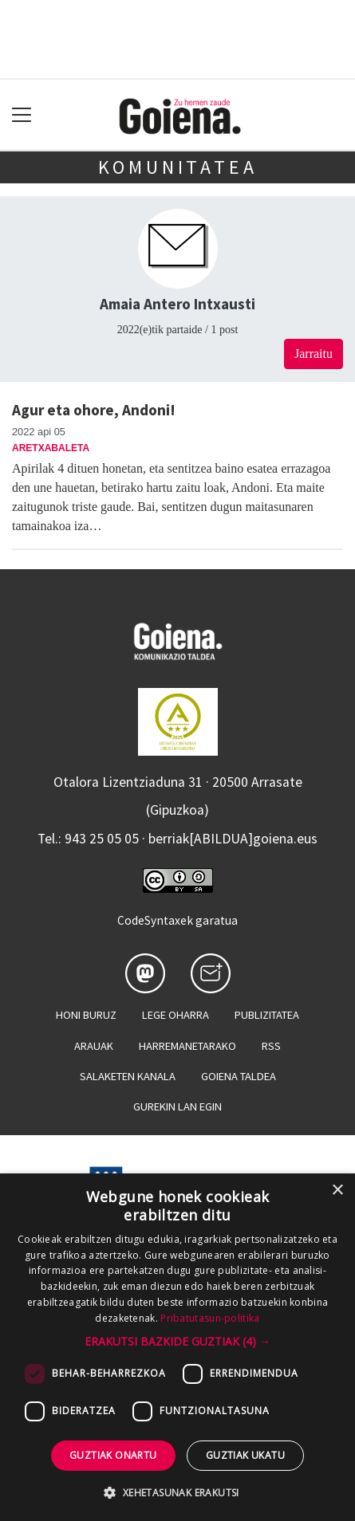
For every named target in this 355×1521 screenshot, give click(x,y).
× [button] (337, 1191)
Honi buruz (86, 1015)
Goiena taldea (238, 1076)
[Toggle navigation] (22, 115)
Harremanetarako (187, 1046)
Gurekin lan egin (177, 1106)
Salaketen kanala (128, 1076)
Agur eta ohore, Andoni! (94, 409)
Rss (271, 1046)
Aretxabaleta (50, 448)
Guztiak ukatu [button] (245, 1455)
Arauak (93, 1046)
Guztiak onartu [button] (113, 1455)
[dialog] (177, 1347)
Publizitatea (267, 1015)
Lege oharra (175, 1015)
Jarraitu (313, 353)
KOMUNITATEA (178, 167)
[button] (177, 1341)
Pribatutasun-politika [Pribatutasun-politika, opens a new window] (209, 1318)
